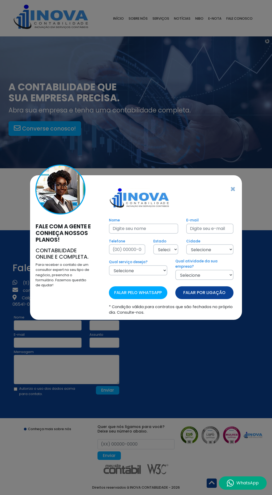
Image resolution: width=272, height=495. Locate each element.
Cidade (193, 241)
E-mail (192, 220)
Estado (159, 241)
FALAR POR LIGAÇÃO (204, 293)
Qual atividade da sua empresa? (196, 264)
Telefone (117, 241)
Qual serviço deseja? (128, 262)
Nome (114, 220)
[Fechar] (233, 189)
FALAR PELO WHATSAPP (138, 293)
